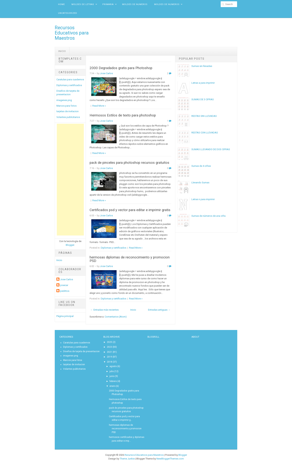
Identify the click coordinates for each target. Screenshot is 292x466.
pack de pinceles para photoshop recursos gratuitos (129, 163)
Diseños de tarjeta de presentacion (81, 351)
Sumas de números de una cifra (208, 215)
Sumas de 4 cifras (201, 166)
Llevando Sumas (200, 182)
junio (112, 376)
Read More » (99, 105)
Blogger (70, 245)
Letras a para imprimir (203, 82)
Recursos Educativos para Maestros (72, 33)
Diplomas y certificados (69, 85)
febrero (113, 381)
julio (112, 371)
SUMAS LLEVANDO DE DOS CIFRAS (210, 149)
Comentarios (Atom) (116, 316)
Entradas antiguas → (159, 309)
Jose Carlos (66, 279)
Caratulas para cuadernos (70, 79)
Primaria (108, 4)
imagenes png (64, 100)
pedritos (64, 291)
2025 (109, 342)
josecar (64, 285)
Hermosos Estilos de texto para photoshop (123, 115)
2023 (109, 347)
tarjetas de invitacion (67, 111)
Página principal (65, 316)
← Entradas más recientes (105, 309)
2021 (109, 352)
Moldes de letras (83, 4)
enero (112, 386)
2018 (109, 362)
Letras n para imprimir (203, 199)
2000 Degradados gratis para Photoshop (121, 68)
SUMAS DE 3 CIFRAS (202, 99)
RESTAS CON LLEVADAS (204, 132)
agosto (113, 366)
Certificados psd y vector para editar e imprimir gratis (130, 210)
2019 (109, 357)
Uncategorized (67, 13)
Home (61, 4)
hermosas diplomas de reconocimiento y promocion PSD (130, 259)
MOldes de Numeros (134, 4)
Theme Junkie (127, 458)
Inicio (62, 51)
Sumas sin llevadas (201, 66)
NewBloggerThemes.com (170, 458)
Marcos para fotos (66, 105)
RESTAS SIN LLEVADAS (204, 116)
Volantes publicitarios (68, 117)
